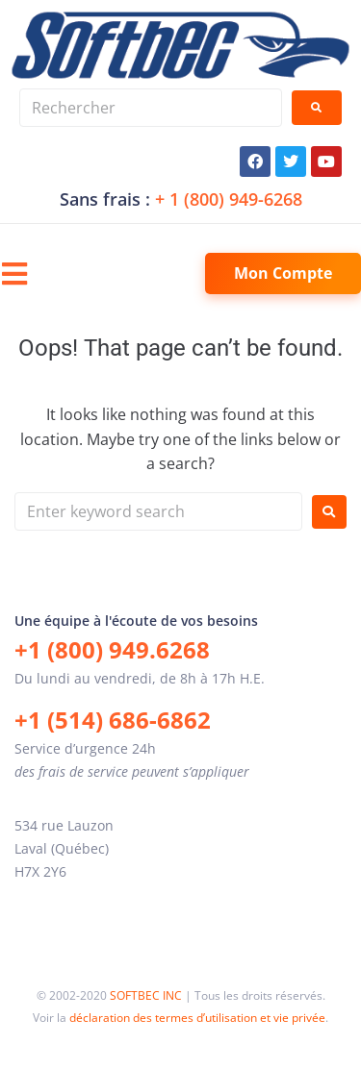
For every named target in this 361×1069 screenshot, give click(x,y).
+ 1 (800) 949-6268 (228, 199)
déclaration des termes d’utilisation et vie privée (197, 1017)
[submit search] (317, 107)
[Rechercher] (150, 107)
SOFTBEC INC (146, 995)
